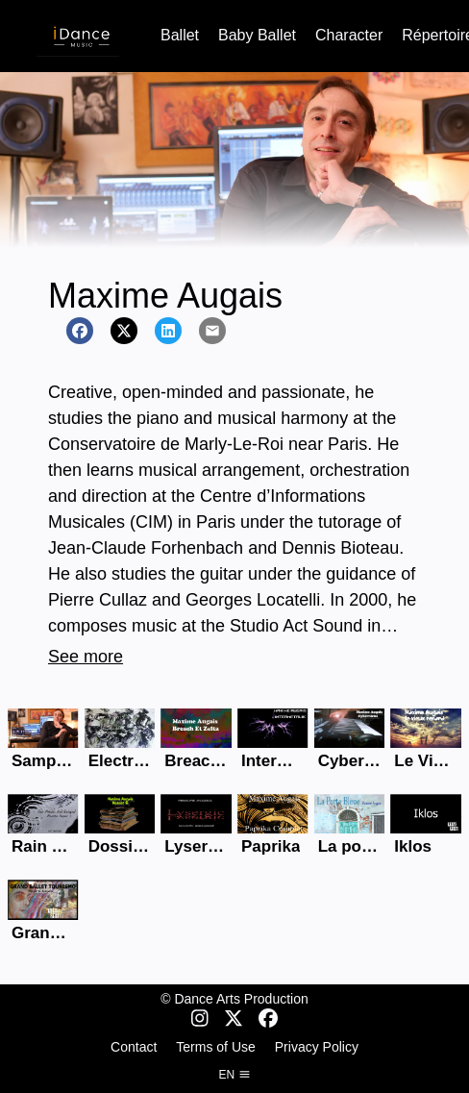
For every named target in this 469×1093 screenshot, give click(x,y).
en (234, 1074)
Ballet (179, 35)
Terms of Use (215, 1047)
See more (85, 656)
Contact (134, 1047)
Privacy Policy (316, 1047)
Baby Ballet (257, 35)
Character (349, 35)
